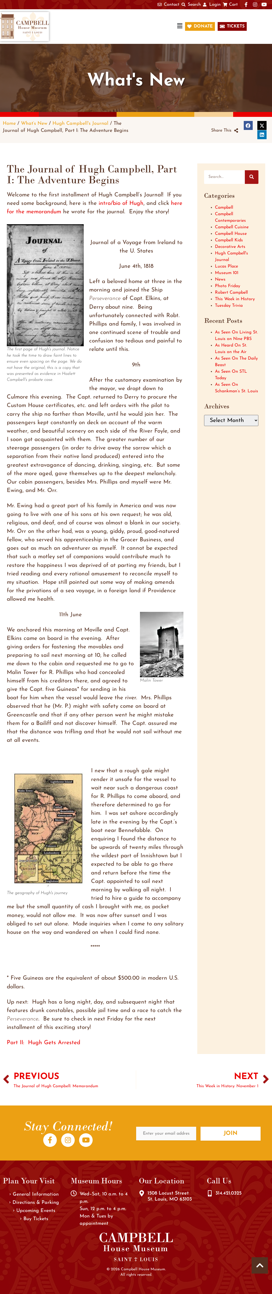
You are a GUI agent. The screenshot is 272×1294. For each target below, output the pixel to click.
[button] (119, 26)
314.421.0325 (228, 1193)
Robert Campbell (231, 292)
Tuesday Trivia (229, 305)
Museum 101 (226, 273)
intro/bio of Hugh (121, 203)
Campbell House (231, 234)
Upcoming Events (34, 1210)
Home (9, 123)
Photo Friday (227, 286)
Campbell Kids (229, 240)
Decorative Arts (230, 247)
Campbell (224, 207)
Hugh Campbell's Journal (80, 123)
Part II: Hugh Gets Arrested (43, 1043)
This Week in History (235, 299)
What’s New (34, 123)
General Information (34, 1194)
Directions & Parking (34, 1202)
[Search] (251, 177)
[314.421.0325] (210, 1193)
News (220, 279)
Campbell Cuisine (232, 227)
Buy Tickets (34, 1219)
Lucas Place (226, 266)
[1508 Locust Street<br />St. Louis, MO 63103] (142, 1193)
